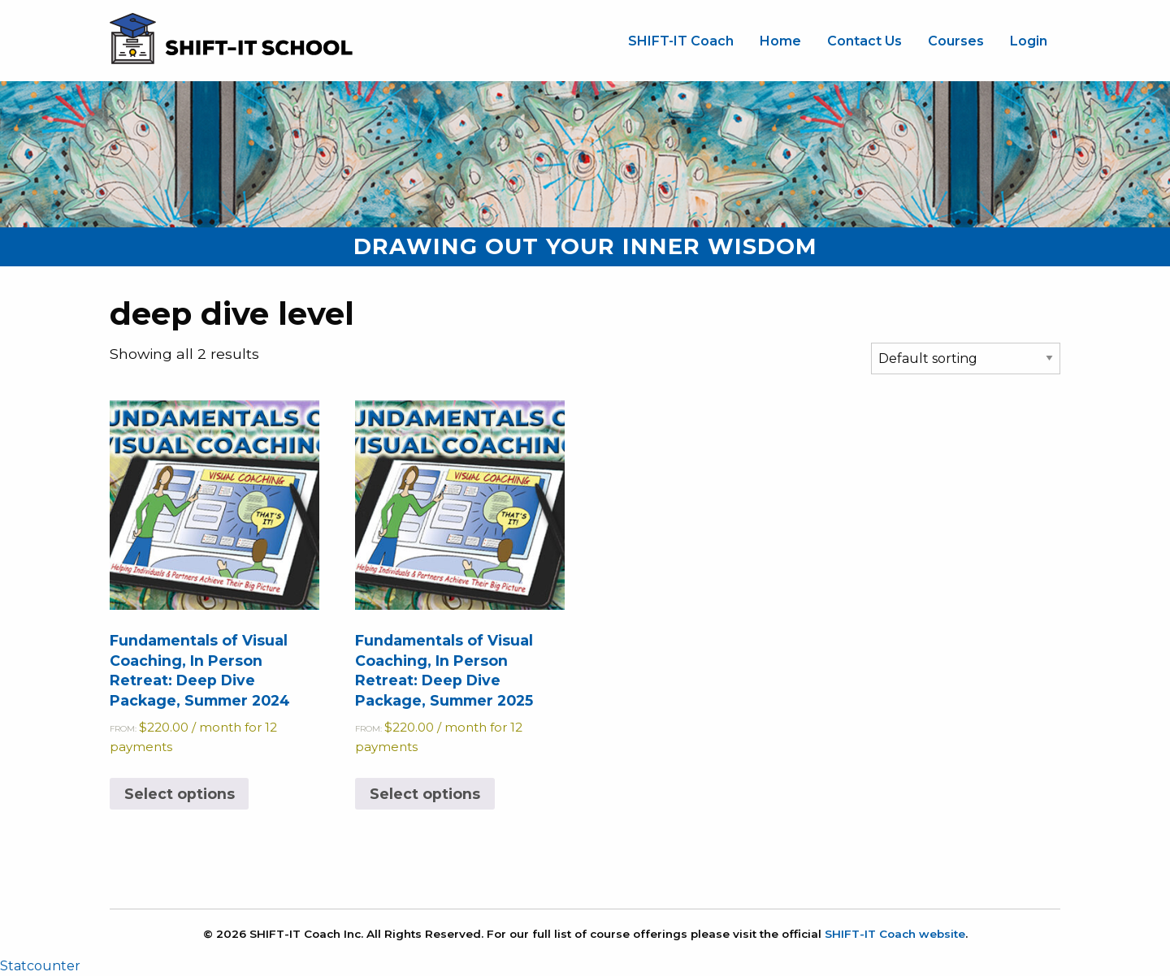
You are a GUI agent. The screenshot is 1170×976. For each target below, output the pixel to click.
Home (780, 41)
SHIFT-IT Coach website (895, 933)
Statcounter (40, 966)
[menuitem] (681, 41)
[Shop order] (965, 358)
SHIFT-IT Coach (681, 41)
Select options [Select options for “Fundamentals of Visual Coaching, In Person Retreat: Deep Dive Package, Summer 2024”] (179, 793)
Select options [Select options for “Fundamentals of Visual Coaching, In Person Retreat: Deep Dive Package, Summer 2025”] (425, 793)
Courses (956, 41)
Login (1028, 41)
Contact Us (864, 41)
